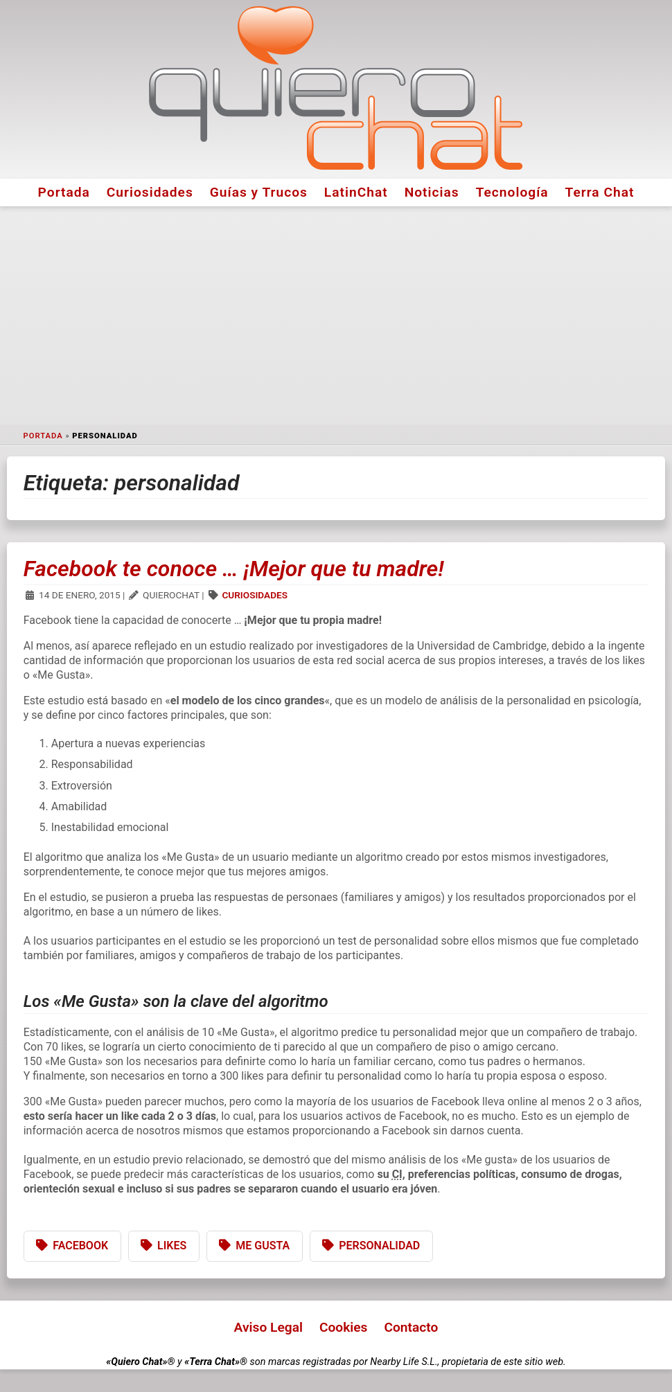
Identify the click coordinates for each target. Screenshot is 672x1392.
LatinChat (356, 192)
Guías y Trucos (259, 192)
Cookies (343, 1327)
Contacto (411, 1327)
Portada (64, 192)
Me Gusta (263, 1245)
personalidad (379, 1245)
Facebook (80, 1245)
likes (171, 1245)
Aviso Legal (268, 1327)
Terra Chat (600, 192)
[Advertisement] (336, 316)
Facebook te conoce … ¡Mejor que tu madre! (234, 568)
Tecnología (512, 192)
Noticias (432, 192)
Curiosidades (150, 192)
